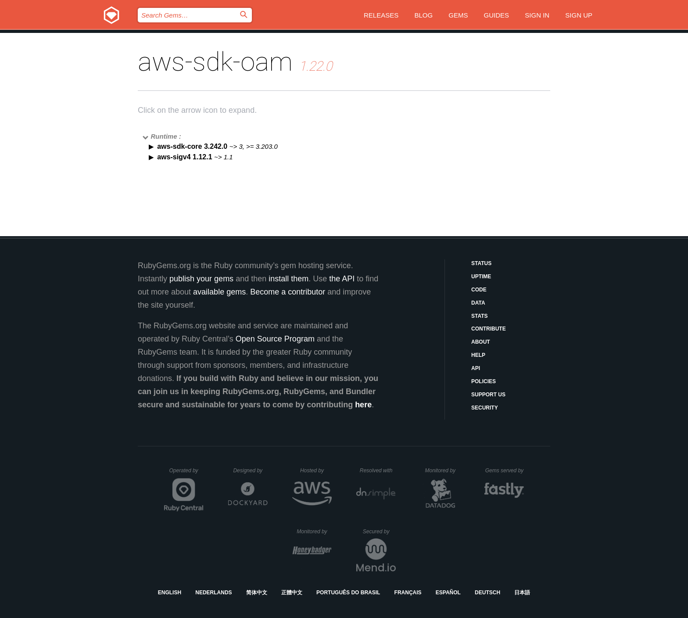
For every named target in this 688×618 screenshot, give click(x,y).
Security (484, 408)
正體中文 (291, 592)
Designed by (250, 470)
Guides (496, 15)
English (169, 592)
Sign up (578, 15)
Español (448, 592)
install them (288, 278)
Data (478, 303)
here (363, 404)
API (475, 368)
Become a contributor (287, 291)
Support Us (488, 395)
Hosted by (316, 470)
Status (481, 263)
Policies (483, 381)
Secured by (379, 531)
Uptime (481, 276)
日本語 (522, 592)
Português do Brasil (348, 592)
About (480, 342)
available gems (219, 291)
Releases (381, 15)
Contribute (488, 329)
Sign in (537, 15)
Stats (479, 316)
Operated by (186, 473)
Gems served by (504, 470)
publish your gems (201, 278)
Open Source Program (275, 338)
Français (408, 592)
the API (342, 278)
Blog (423, 15)
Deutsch (487, 592)
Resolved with (378, 470)
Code (479, 290)
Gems (458, 15)
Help (478, 355)
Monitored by (442, 470)
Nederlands (213, 592)
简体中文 (256, 592)
